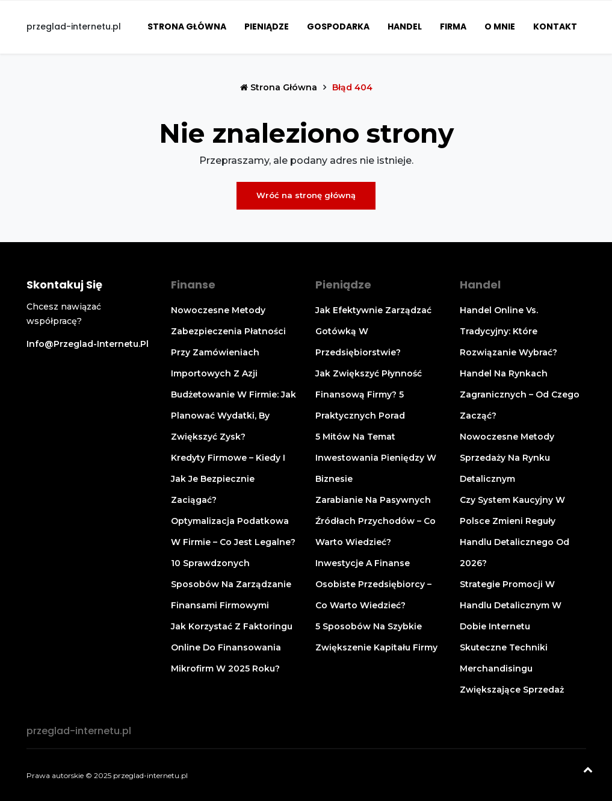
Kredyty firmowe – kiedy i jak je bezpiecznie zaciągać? (228, 478)
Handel (405, 26)
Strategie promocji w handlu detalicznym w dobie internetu (510, 605)
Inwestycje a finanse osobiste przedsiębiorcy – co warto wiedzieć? (373, 584)
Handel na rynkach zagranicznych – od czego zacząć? (520, 394)
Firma (453, 26)
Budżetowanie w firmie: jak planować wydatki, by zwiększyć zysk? (233, 415)
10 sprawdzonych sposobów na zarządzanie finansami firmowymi (231, 584)
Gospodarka (338, 26)
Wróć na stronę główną (306, 195)
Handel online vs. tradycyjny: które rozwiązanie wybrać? (508, 331)
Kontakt (555, 26)
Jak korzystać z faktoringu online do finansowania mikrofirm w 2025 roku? (231, 647)
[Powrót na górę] (588, 771)
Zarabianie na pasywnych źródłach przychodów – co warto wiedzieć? (375, 520)
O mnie (499, 26)
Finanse (193, 284)
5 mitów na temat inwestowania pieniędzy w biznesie (375, 457)
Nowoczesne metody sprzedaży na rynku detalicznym (507, 457)
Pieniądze (266, 26)
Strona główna (186, 26)
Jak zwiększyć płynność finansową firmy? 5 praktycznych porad (368, 394)
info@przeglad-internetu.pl (87, 343)
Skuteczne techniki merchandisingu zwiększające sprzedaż (512, 668)
